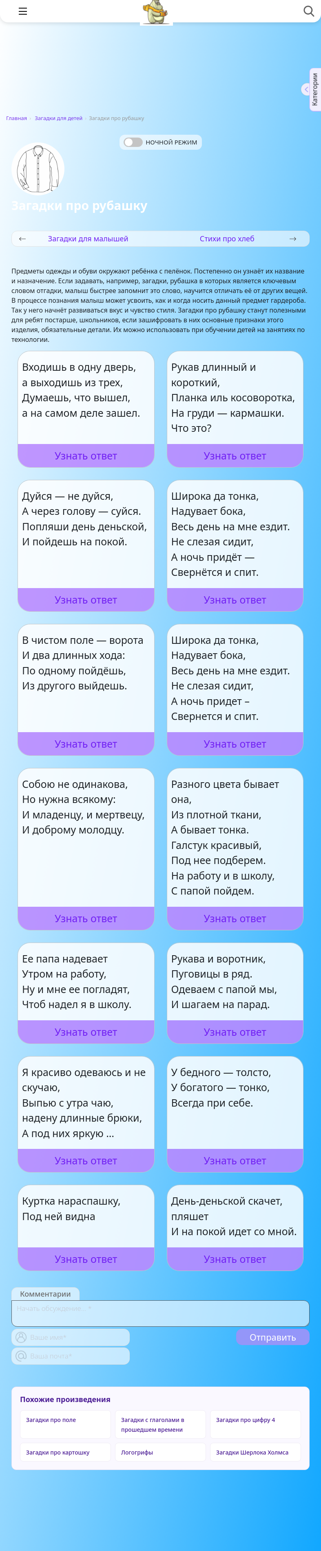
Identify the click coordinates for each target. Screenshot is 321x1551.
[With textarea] (160, 1313)
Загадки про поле (51, 1420)
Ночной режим (171, 142)
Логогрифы (137, 1452)
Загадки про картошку (57, 1452)
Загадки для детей (59, 118)
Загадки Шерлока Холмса (252, 1452)
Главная (16, 118)
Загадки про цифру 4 (245, 1420)
